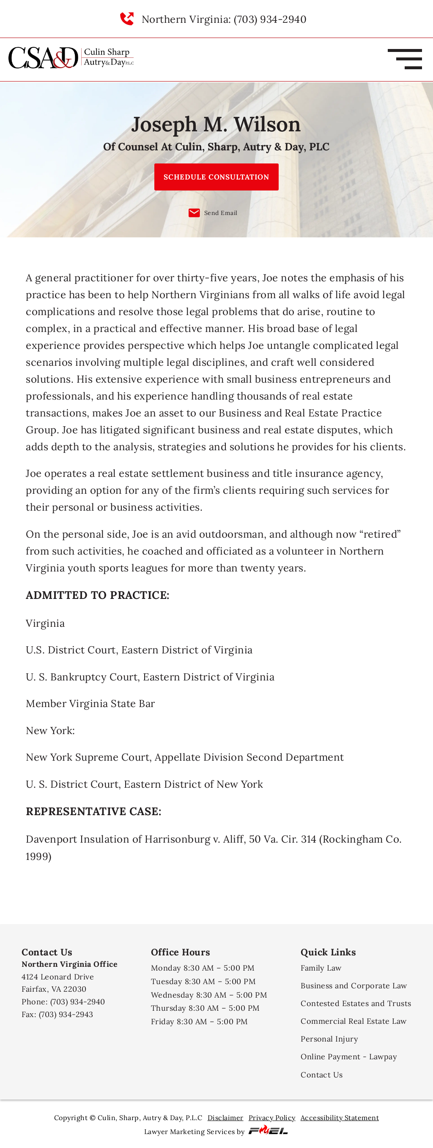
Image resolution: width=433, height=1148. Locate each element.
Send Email (213, 212)
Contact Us (322, 1075)
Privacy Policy (272, 1117)
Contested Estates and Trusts (356, 1003)
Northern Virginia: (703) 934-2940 (224, 19)
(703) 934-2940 (77, 1002)
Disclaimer (226, 1117)
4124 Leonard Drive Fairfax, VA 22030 (70, 976)
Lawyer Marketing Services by (216, 1130)
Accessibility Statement (340, 1117)
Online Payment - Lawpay (349, 1056)
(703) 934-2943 (66, 1014)
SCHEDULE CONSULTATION (216, 177)
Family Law (321, 968)
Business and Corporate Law (354, 985)
